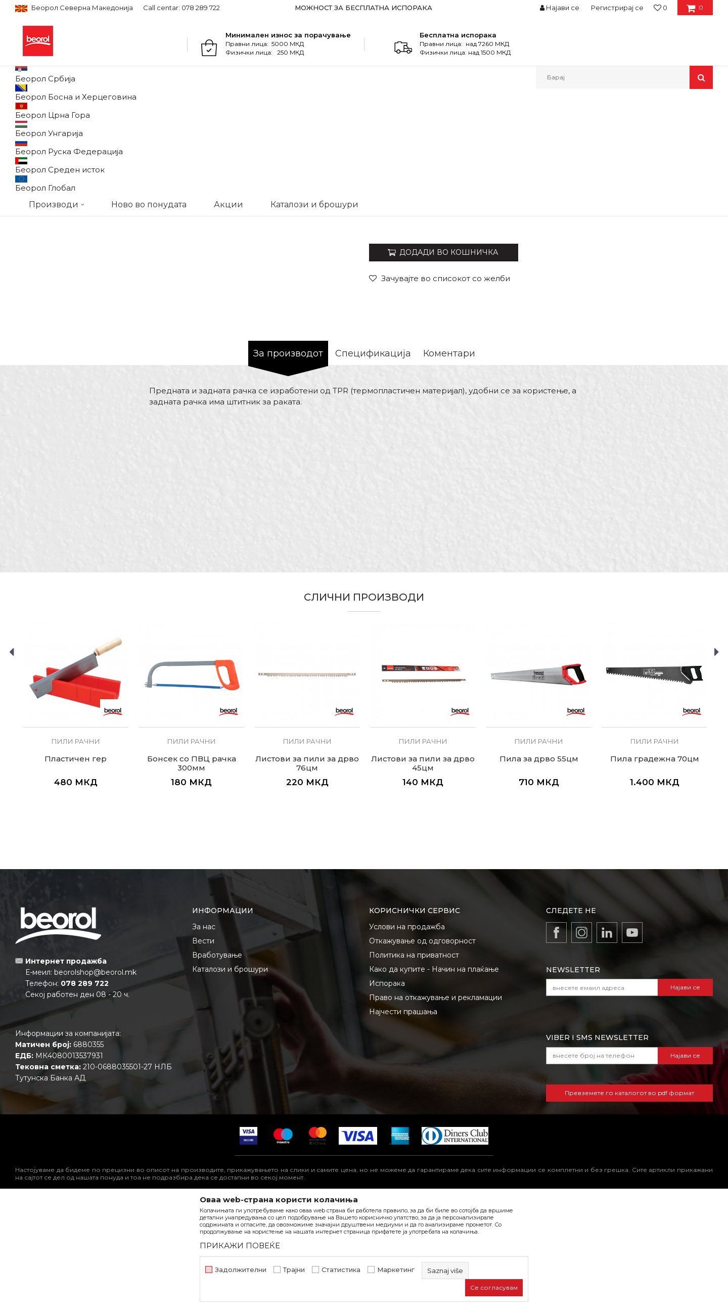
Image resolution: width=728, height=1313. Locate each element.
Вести (203, 1045)
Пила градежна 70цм (654, 863)
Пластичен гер (75, 863)
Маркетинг (396, 1270)
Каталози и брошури (230, 1073)
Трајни (294, 1270)
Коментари (449, 457)
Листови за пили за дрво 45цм (423, 867)
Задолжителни (240, 1270)
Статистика (341, 1270)
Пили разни (169, 110)
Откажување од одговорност (422, 1045)
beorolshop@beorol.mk (95, 1076)
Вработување (217, 1059)
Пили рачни (214, 110)
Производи (59, 110)
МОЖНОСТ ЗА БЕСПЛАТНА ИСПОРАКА (363, 8)
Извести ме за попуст (674, 320)
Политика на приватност (414, 1059)
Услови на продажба (407, 1030)
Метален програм (114, 110)
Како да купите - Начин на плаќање (434, 1073)
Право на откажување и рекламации (435, 1101)
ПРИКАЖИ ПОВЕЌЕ (240, 1245)
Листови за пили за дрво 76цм (307, 867)
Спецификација (373, 457)
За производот (288, 457)
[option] (364, 7)
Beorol (24, 110)
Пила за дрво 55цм (538, 863)
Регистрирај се (617, 8)
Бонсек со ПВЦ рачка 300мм (191, 867)
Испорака (387, 1087)
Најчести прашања (403, 1115)
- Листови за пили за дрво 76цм (576, 241)
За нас (203, 1030)
